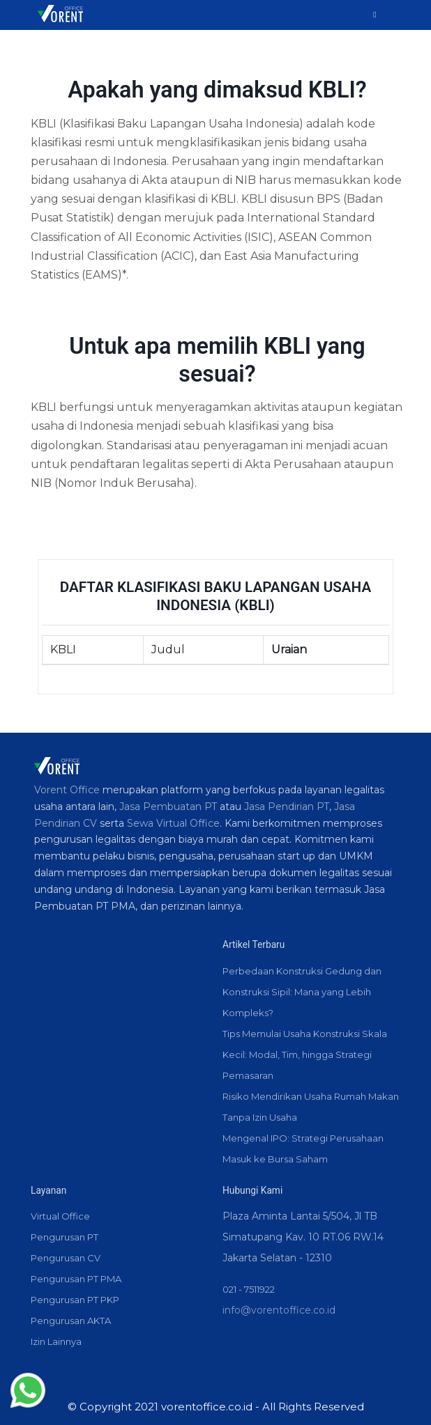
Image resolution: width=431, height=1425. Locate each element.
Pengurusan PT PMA (76, 1278)
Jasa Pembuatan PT (168, 806)
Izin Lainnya (56, 1341)
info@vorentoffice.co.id (278, 1310)
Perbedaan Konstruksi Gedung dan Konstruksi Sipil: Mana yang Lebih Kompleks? (301, 991)
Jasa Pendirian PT (286, 806)
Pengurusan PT (64, 1237)
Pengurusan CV (65, 1257)
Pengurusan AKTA (71, 1320)
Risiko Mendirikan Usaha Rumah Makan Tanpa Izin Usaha (310, 1107)
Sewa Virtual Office (173, 823)
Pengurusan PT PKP (75, 1299)
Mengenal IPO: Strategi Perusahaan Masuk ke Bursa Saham (303, 1148)
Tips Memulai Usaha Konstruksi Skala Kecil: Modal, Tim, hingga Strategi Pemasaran (304, 1054)
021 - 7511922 (248, 1289)
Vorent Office (67, 790)
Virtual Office (60, 1216)
